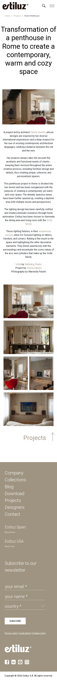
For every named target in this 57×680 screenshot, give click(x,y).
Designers (15, 507)
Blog (9, 486)
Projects (13, 500)
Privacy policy (11, 633)
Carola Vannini (37, 132)
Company (14, 473)
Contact (12, 514)
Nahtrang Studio (33, 264)
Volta (18, 264)
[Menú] (43, 5)
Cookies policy (39, 633)
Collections (15, 479)
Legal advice (25, 633)
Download (14, 493)
